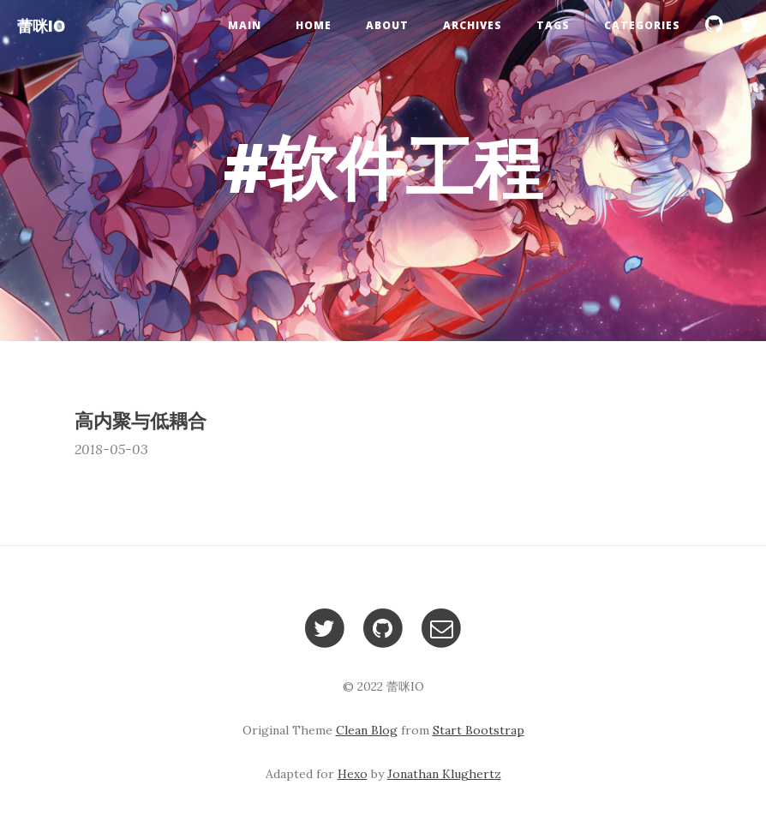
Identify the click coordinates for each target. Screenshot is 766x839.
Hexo (353, 774)
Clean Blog (367, 730)
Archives (472, 25)
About (387, 25)
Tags (553, 25)
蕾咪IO (41, 25)
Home (314, 25)
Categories (642, 25)
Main (244, 25)
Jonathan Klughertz (444, 774)
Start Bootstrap (478, 730)
